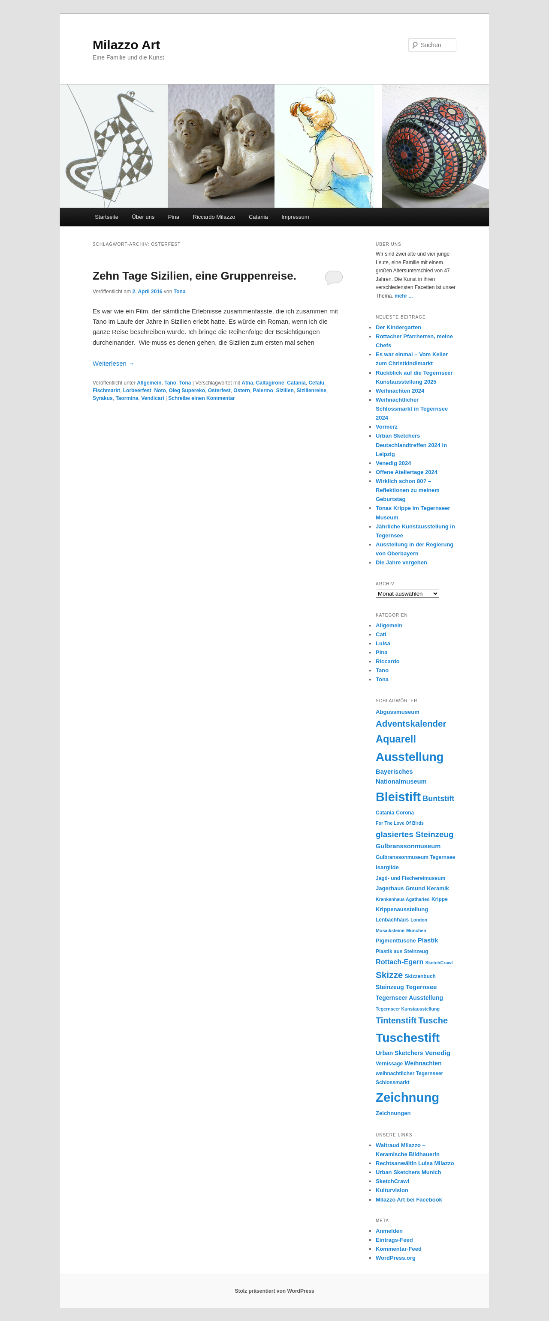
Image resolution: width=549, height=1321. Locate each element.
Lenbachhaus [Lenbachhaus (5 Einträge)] (392, 920)
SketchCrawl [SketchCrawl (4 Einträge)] (439, 962)
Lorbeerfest (137, 391)
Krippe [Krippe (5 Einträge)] (439, 899)
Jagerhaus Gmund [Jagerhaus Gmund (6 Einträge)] (400, 888)
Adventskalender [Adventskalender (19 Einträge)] (411, 723)
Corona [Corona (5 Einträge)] (405, 813)
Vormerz (387, 426)
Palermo (263, 391)
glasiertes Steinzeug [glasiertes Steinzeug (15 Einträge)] (414, 834)
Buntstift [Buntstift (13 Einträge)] (438, 798)
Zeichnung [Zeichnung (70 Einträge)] (407, 1097)
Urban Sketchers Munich (408, 1172)
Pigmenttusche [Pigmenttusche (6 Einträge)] (396, 940)
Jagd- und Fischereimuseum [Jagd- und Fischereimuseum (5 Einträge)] (410, 878)
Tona (180, 292)
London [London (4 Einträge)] (418, 919)
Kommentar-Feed (399, 1249)
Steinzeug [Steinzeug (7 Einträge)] (390, 987)
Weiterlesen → (114, 363)
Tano (170, 383)
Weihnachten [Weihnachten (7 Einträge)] (422, 1063)
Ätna (247, 383)
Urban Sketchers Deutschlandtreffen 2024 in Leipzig (411, 444)
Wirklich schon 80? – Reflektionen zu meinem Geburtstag (408, 490)
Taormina (126, 398)
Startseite (106, 217)
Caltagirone (270, 383)
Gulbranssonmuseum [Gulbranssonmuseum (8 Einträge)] (408, 846)
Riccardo (388, 661)
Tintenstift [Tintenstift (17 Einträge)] (396, 1020)
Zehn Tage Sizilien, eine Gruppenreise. (194, 275)
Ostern (241, 391)
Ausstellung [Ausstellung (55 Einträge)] (410, 756)
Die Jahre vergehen (401, 562)
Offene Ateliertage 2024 (406, 472)
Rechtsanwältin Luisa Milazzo (415, 1163)
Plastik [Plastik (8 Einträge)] (428, 940)
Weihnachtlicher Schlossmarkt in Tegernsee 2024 (412, 409)
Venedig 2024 (393, 463)
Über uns (143, 217)
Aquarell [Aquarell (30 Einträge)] (396, 739)
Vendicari (152, 398)
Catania (258, 217)
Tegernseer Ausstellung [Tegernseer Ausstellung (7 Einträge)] (409, 997)
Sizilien (285, 391)
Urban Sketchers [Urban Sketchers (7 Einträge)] (399, 1053)
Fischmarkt (106, 391)
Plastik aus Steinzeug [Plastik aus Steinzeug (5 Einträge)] (402, 951)
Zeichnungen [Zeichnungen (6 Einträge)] (393, 1113)
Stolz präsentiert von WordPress (274, 1291)
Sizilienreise (311, 391)
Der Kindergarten (398, 327)
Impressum (295, 217)
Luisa (383, 643)
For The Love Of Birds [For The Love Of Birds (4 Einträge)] (400, 823)
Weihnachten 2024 (400, 391)
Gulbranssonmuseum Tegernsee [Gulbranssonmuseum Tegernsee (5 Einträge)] (415, 857)
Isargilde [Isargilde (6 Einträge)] (387, 867)
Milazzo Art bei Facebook (409, 1199)
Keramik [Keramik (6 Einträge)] (438, 888)
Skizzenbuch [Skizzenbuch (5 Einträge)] (420, 976)
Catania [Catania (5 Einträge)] (385, 813)
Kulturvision (392, 1190)
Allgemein (149, 383)
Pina (173, 217)
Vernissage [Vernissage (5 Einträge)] (389, 1064)
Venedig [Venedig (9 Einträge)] (438, 1052)
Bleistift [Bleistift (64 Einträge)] (398, 797)
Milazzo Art (126, 45)
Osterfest (219, 391)
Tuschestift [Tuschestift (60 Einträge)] (408, 1037)
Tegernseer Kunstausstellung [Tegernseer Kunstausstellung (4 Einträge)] (408, 1008)
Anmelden (389, 1231)
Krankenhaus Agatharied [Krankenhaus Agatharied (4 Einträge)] (403, 899)
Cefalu (316, 383)
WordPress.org (396, 1258)
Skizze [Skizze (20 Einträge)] (389, 975)
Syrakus (103, 398)
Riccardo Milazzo (214, 217)
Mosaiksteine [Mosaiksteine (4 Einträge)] (390, 930)
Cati (381, 634)
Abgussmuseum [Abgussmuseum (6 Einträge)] (397, 712)
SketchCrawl (392, 1181)
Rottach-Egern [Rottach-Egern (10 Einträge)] (399, 962)
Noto (160, 391)
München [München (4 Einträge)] (416, 930)
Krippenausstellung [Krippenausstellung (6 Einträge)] (402, 909)
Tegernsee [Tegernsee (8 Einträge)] (421, 987)
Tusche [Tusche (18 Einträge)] (433, 1020)
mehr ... (404, 296)
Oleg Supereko (187, 391)
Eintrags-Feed (394, 1240)
